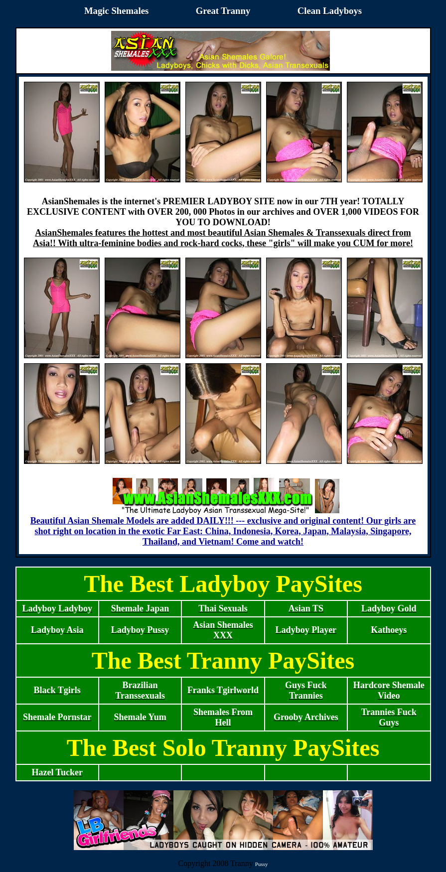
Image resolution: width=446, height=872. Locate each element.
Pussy (261, 864)
